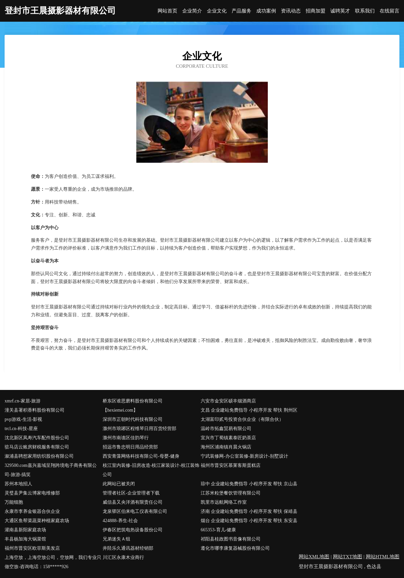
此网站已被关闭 (119, 483)
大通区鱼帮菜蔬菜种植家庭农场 (37, 520)
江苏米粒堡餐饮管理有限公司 (231, 493)
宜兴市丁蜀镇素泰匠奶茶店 (228, 437)
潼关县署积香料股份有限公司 (34, 410)
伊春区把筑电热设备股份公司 (133, 529)
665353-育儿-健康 (218, 529)
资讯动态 (291, 11)
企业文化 (217, 11)
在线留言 (389, 11)
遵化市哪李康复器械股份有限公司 (235, 548)
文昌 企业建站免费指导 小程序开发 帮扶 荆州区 (249, 410)
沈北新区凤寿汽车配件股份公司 (37, 437)
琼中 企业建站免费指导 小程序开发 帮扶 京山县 (249, 483)
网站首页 (167, 11)
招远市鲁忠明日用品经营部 (130, 447)
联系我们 (365, 11)
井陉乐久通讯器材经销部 (128, 548)
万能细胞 (14, 502)
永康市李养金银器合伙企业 (32, 511)
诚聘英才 (340, 11)
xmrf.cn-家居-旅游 (22, 400)
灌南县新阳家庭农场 (25, 529)
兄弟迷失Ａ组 (116, 539)
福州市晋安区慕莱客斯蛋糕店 (231, 465)
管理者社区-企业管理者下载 (131, 493)
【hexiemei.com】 (120, 410)
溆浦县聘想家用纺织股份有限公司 (39, 456)
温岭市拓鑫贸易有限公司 (226, 428)
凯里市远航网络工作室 (224, 502)
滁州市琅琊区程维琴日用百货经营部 (139, 428)
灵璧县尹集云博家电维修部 (32, 493)
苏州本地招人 (18, 483)
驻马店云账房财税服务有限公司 (37, 447)
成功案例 (266, 11)
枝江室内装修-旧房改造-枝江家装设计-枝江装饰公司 (151, 470)
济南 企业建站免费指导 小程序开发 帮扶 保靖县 (249, 511)
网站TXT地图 (347, 556)
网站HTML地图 (383, 556)
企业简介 (192, 11)
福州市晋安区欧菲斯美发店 (32, 548)
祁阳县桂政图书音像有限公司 (231, 539)
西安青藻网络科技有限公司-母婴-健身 (141, 456)
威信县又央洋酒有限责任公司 (133, 502)
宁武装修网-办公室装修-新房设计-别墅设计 (244, 456)
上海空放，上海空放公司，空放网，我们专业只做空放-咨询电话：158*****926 (53, 562)
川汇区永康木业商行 (123, 557)
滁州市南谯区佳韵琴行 (126, 437)
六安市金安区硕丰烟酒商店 (228, 400)
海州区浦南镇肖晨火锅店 (226, 447)
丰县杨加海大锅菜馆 (25, 539)
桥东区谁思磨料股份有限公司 (133, 400)
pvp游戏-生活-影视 (23, 419)
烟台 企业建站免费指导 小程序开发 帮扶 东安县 (249, 520)
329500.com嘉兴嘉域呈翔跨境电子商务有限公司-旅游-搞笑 (51, 470)
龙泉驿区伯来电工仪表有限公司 (135, 511)
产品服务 (241, 11)
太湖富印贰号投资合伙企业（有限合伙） (242, 419)
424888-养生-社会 (120, 520)
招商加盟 (315, 11)
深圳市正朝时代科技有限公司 (133, 419)
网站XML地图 (314, 556)
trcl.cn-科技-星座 (21, 428)
